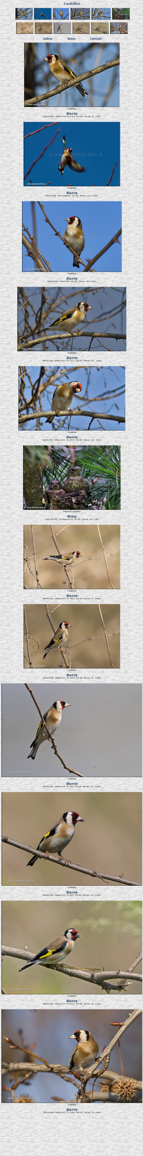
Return (71, 38)
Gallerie (47, 38)
